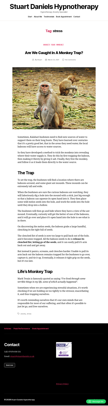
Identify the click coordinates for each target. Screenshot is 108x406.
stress (29, 314)
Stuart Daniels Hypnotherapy (54, 6)
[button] (96, 401)
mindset (62, 45)
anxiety (23, 314)
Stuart (39, 60)
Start (30, 17)
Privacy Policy (62, 384)
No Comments (70, 60)
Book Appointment (64, 17)
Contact (76, 17)
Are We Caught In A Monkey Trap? (54, 52)
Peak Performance (24, 329)
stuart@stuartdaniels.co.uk (22, 357)
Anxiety (46, 45)
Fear (54, 45)
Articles (8, 329)
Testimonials (49, 17)
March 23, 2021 (53, 60)
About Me (38, 17)
